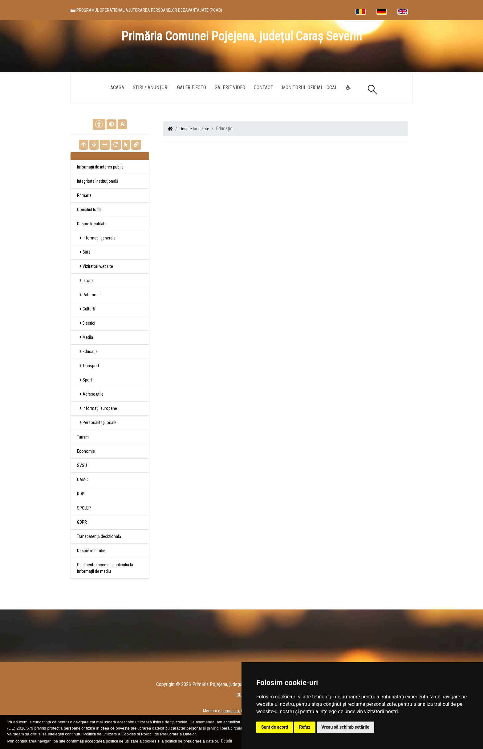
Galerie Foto (191, 87)
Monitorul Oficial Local (309, 87)
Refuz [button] (304, 727)
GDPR (82, 522)
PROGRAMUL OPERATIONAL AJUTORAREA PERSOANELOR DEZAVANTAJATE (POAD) (146, 10)
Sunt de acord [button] (274, 727)
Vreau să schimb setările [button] (345, 727)
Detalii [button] (226, 741)
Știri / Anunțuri (150, 87)
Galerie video (230, 87)
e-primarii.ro (228, 710)
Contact (263, 87)
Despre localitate (194, 128)
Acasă (117, 87)
